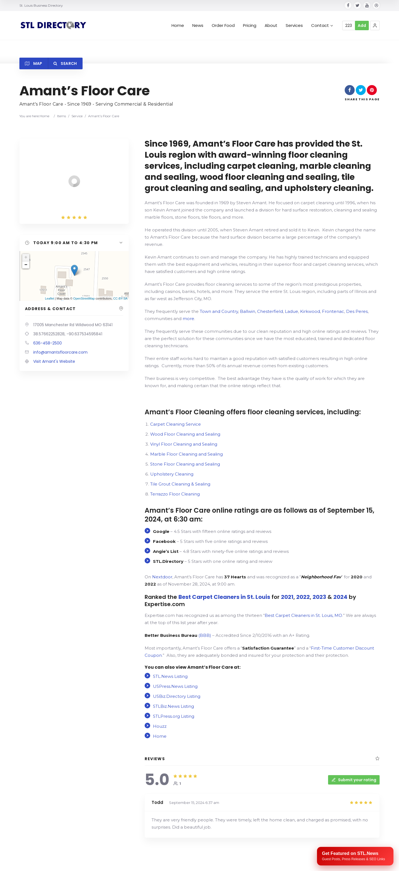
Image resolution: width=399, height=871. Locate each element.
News (197, 25)
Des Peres (357, 311)
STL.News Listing (170, 676)
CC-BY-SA (120, 298)
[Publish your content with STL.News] (355, 856)
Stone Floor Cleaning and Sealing (185, 464)
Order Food (223, 25)
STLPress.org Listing (173, 716)
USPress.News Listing (175, 686)
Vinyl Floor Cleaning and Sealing (183, 444)
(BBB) (178, 635)
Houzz (160, 726)
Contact (322, 25)
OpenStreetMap (84, 298)
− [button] (25, 265)
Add (362, 25)
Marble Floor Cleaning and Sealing (186, 454)
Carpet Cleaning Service (175, 424)
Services (294, 25)
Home (178, 25)
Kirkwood (310, 311)
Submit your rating (353, 780)
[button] (375, 25)
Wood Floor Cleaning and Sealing (185, 434)
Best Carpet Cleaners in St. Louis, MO (303, 615)
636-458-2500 (47, 343)
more (188, 318)
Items (61, 116)
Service (77, 116)
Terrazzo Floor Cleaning (175, 494)
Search (65, 63)
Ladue (291, 311)
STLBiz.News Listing (173, 706)
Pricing (249, 25)
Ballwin (247, 311)
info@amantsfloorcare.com (60, 352)
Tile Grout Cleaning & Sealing (180, 484)
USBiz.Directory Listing (176, 696)
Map (33, 63)
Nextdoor (162, 576)
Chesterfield (270, 311)
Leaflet (49, 298)
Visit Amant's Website (54, 361)
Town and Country (219, 311)
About (271, 25)
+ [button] (25, 257)
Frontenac (333, 311)
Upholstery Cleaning (171, 474)
